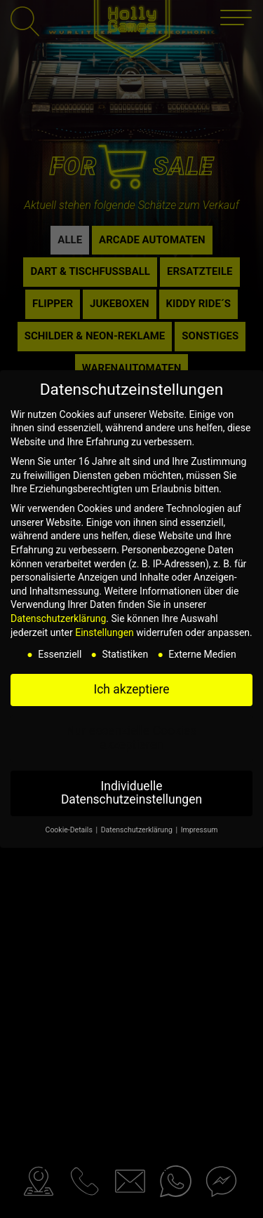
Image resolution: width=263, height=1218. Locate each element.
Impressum (199, 829)
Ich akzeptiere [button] (131, 689)
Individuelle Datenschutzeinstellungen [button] (131, 793)
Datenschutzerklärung (58, 618)
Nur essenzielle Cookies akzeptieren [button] (132, 738)
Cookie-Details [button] (70, 829)
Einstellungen (104, 632)
